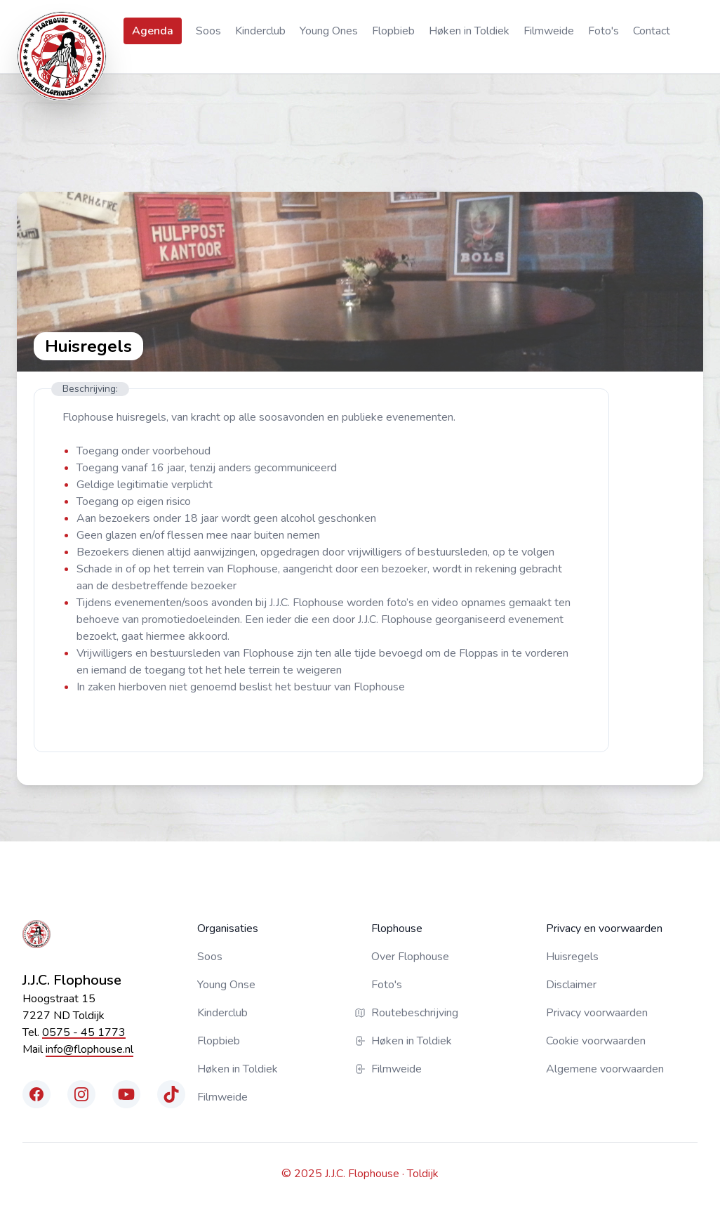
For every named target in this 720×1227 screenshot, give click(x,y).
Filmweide (549, 31)
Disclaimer (571, 984)
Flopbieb (393, 31)
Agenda (152, 31)
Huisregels (572, 956)
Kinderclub (260, 31)
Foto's (603, 31)
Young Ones (329, 31)
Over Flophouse (410, 956)
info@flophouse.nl (89, 1049)
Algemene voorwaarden (605, 1069)
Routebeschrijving (414, 1013)
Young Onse (226, 984)
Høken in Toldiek (469, 31)
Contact (651, 31)
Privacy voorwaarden (597, 1013)
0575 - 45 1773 (84, 1032)
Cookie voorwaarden (596, 1041)
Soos (208, 31)
